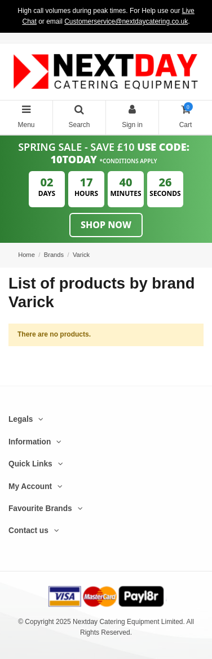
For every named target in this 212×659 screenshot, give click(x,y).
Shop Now (106, 225)
